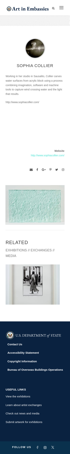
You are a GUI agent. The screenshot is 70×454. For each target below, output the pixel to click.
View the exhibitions (18, 396)
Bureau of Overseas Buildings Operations (35, 369)
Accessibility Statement (23, 352)
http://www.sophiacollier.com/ (47, 155)
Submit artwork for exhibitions (24, 422)
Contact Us (14, 344)
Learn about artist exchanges (24, 405)
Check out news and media (22, 413)
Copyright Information (22, 361)
